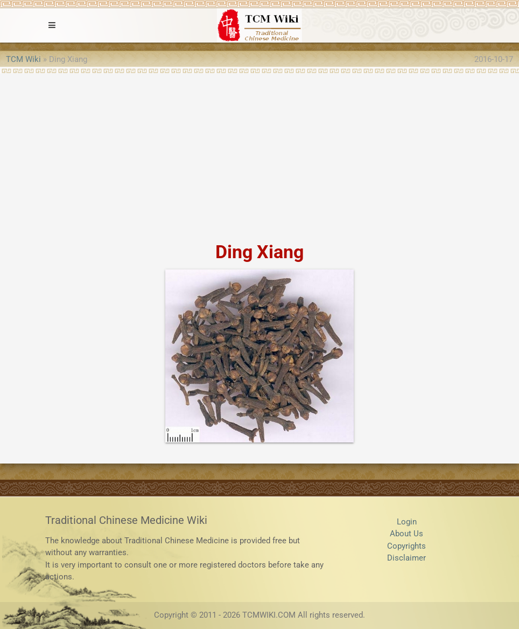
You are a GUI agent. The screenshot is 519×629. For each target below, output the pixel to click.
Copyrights (406, 546)
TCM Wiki (23, 59)
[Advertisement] (259, 154)
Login (407, 522)
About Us (406, 533)
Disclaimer (406, 558)
